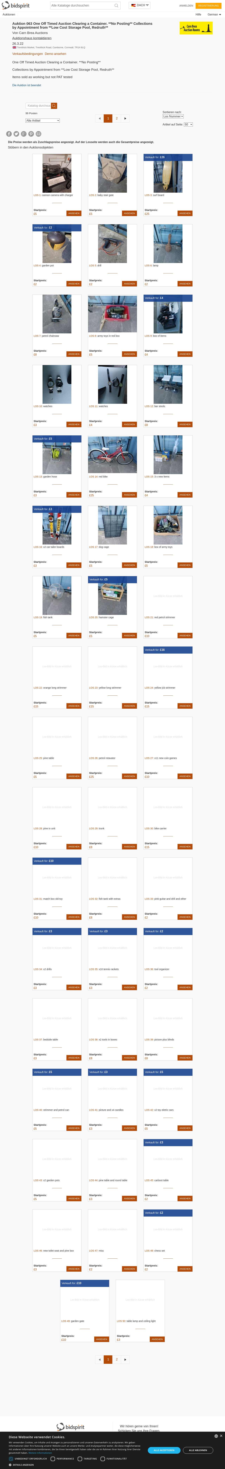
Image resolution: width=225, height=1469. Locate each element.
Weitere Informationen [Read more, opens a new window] (40, 1452)
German (214, 14)
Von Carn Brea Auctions (30, 33)
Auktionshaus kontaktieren (32, 38)
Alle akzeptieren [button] (164, 1450)
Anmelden (186, 5)
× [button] (221, 1436)
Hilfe (198, 14)
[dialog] (112, 1450)
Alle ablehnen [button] (198, 1450)
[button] (76, 1464)
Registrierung (208, 5)
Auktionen (9, 14)
